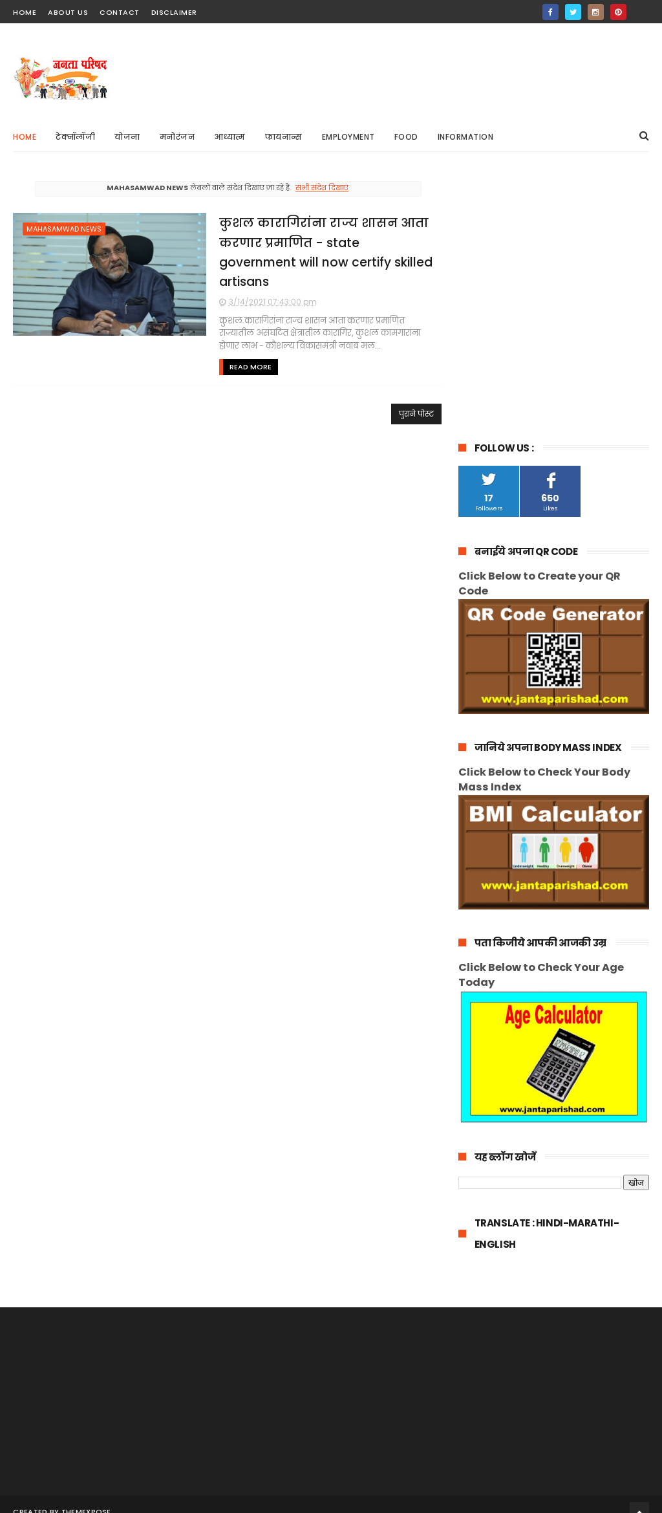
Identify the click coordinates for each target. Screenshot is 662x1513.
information (466, 136)
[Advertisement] (413, 72)
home (24, 12)
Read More (245, 367)
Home (24, 136)
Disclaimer (174, 12)
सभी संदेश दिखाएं (319, 187)
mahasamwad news (64, 229)
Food (406, 136)
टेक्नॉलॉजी (75, 136)
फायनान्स (284, 136)
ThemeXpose (86, 1248)
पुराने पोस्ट (411, 413)
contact (120, 12)
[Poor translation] (47, 1323)
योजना (127, 136)
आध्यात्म (230, 136)
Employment (348, 136)
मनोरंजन (177, 136)
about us (68, 12)
